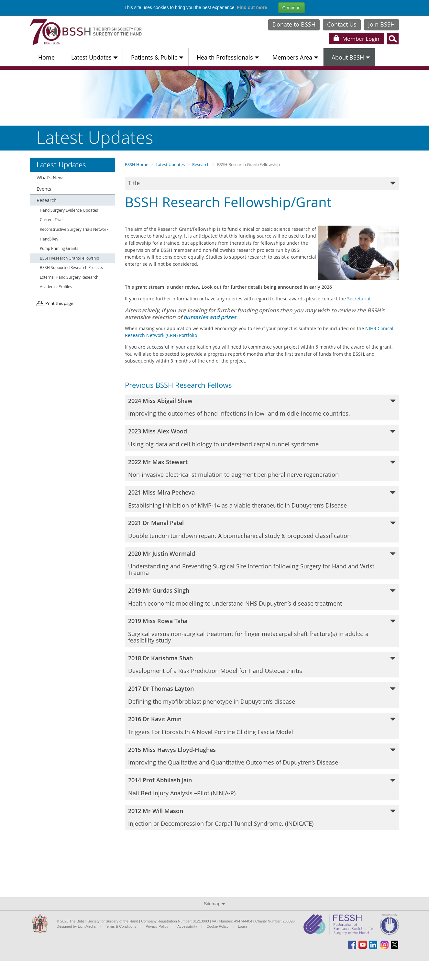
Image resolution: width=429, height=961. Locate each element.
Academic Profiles (56, 286)
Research (201, 164)
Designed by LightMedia (76, 926)
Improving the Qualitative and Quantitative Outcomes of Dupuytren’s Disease (262, 756)
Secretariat (359, 299)
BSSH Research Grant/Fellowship (69, 258)
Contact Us (342, 24)
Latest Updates (94, 57)
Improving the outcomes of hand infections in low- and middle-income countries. (262, 407)
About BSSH (351, 57)
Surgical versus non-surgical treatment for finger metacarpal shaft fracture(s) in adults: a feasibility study (262, 630)
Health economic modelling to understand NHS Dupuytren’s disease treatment (262, 597)
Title (262, 183)
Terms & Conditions (120, 926)
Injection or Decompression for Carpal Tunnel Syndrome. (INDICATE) (262, 817)
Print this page (59, 303)
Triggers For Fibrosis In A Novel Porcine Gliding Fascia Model (262, 725)
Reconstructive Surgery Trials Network (74, 229)
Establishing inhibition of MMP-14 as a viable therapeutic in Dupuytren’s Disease (262, 498)
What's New (50, 177)
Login (356, 38)
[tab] (262, 183)
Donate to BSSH (293, 24)
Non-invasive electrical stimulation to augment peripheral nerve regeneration (262, 468)
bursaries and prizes (209, 317)
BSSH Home (136, 164)
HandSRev (49, 239)
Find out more (252, 7)
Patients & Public (157, 57)
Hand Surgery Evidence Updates (69, 210)
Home (46, 57)
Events (44, 188)
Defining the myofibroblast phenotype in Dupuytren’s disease (262, 695)
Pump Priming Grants (59, 248)
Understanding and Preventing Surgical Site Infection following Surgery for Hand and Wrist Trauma (262, 563)
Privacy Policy (157, 926)
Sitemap (214, 903)
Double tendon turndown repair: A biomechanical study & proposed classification (262, 529)
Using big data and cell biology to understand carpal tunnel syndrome (262, 437)
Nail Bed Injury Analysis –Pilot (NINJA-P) (262, 786)
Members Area (295, 57)
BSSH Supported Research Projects (71, 267)
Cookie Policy (217, 926)
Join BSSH (381, 24)
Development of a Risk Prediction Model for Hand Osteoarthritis (262, 664)
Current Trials (52, 219)
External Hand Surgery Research (69, 277)
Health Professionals (228, 57)
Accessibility (187, 926)
